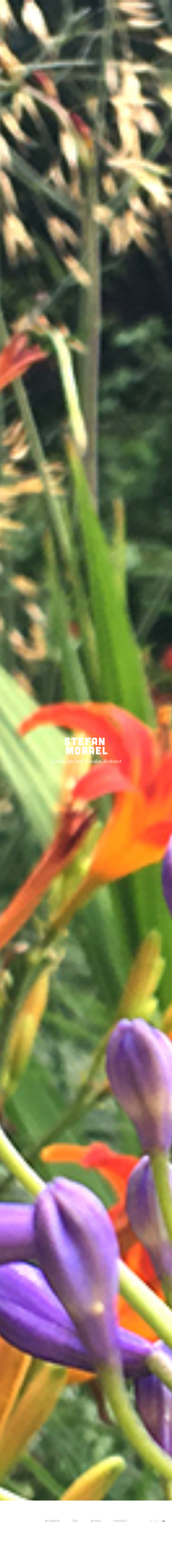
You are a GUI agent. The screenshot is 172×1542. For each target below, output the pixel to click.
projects (52, 1520)
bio (75, 1520)
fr (157, 1521)
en (163, 1521)
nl (150, 1521)
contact (120, 1520)
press (96, 1520)
